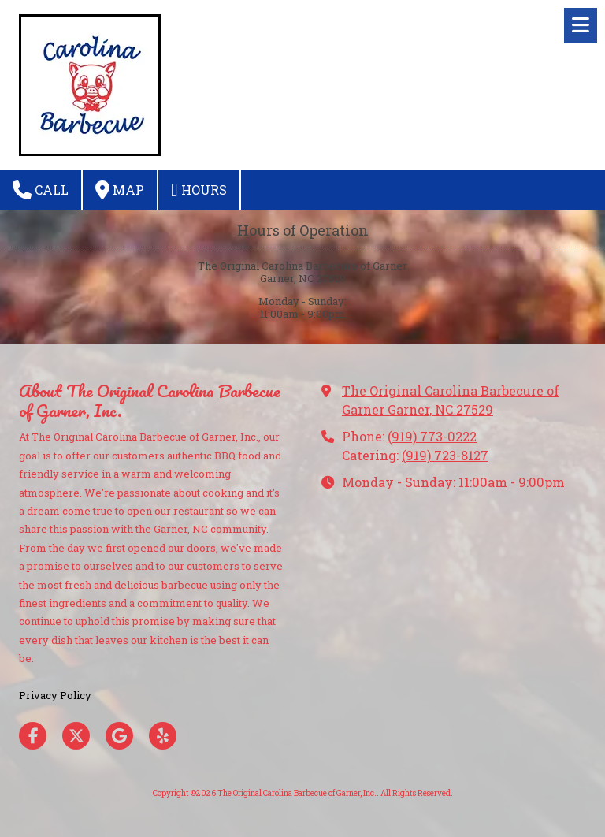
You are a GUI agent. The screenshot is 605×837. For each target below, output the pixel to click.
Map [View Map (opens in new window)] (119, 189)
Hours (199, 189)
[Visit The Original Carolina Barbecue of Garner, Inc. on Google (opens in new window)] (119, 736)
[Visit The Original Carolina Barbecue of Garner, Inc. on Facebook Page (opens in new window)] (32, 736)
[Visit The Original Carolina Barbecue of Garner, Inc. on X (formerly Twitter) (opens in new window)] (76, 736)
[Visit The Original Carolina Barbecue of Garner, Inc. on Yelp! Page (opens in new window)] (162, 736)
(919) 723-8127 (445, 455)
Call (41, 189)
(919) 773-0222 (432, 436)
